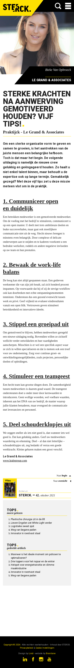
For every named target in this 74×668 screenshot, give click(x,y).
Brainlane (51, 653)
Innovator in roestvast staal (25, 533)
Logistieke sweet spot (22, 526)
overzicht (62, 481)
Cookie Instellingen (45, 648)
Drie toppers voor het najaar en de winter (33, 561)
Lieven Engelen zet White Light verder (31, 522)
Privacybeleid (26, 648)
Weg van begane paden (23, 529)
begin (64, 475)
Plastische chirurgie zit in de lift (28, 519)
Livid (31, 653)
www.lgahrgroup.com (15, 460)
